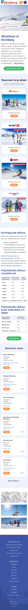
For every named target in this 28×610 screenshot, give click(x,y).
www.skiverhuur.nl (7, 258)
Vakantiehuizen (14, 550)
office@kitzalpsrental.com (10, 384)
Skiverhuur (14, 575)
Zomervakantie (14, 556)
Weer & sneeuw (14, 581)
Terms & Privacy (14, 603)
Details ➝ (23, 367)
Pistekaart (14, 570)
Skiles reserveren (18, 63)
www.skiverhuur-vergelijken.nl (11, 265)
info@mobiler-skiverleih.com (10, 362)
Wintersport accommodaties (14, 544)
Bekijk (6, 367)
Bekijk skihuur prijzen (14, 68)
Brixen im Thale (14, 595)
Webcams (14, 578)
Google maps (6, 364)
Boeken (21, 2)
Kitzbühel (14, 592)
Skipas (14, 567)
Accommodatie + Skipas (14, 547)
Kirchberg (14, 589)
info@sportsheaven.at (9, 427)
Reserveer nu (14, 338)
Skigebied (14, 564)
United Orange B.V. (14, 601)
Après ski (14, 573)
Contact (14, 606)
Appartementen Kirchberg (14, 553)
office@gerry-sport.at (8, 468)
